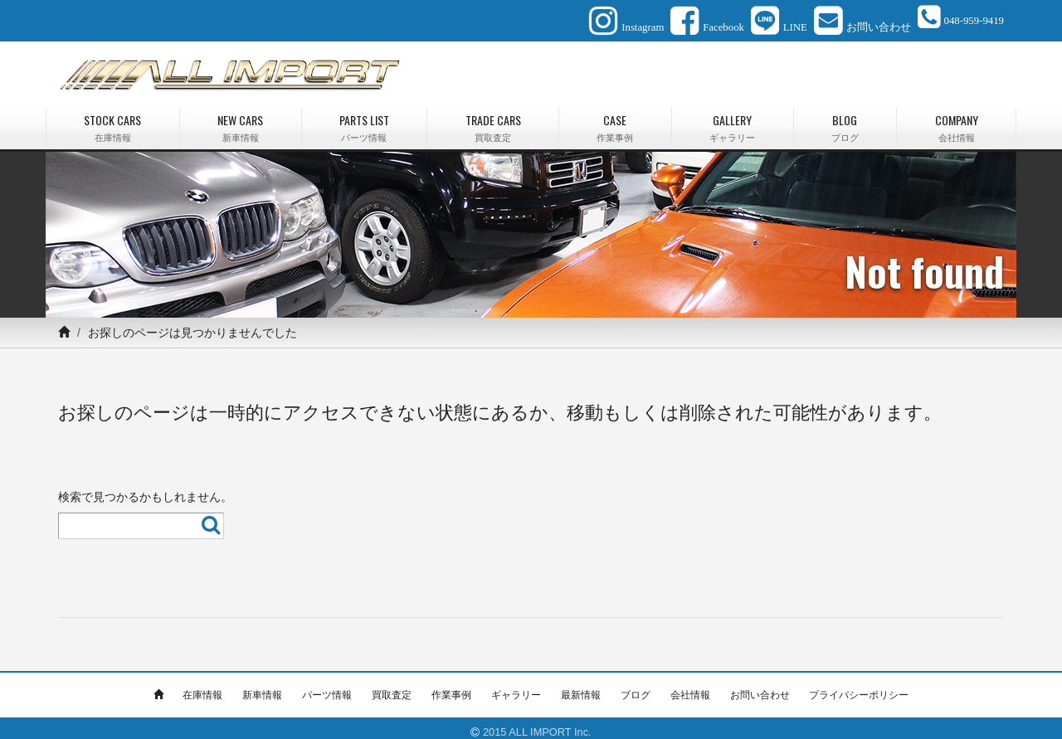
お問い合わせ (760, 687)
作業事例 (451, 687)
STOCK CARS (113, 120)
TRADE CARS (493, 120)
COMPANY (956, 120)
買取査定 (392, 687)
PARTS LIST (364, 120)
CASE (615, 120)
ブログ (635, 687)
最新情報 (581, 687)
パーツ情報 (327, 687)
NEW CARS (240, 120)
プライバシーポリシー (859, 687)
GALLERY (732, 120)
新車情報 (262, 687)
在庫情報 (202, 687)
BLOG (845, 120)
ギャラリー (516, 687)
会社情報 (690, 687)
